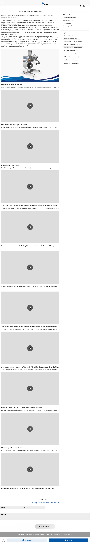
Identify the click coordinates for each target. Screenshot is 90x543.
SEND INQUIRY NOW (45, 526)
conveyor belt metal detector (71, 38)
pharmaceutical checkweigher (72, 44)
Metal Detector (67, 23)
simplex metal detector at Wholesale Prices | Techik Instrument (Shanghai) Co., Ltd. (29, 286)
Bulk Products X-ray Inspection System (14, 125)
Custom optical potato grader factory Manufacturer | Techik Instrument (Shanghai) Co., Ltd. (30, 246)
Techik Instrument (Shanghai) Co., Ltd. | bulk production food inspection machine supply (30, 326)
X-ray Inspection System (69, 17)
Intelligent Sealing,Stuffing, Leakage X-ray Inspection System (21, 407)
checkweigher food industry (71, 63)
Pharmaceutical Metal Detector (11, 84)
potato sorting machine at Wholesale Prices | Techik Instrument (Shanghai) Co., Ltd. (29, 488)
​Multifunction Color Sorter (10, 165)
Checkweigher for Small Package (12, 448)
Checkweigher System (69, 26)
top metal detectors (69, 35)
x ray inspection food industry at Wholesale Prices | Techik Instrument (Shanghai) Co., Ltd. (30, 367)
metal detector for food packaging (73, 47)
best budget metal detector (71, 60)
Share (3, 540)
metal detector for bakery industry (73, 41)
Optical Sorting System (69, 20)
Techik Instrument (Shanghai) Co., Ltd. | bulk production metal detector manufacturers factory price (30, 205)
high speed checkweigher (71, 57)
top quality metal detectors (71, 50)
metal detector (5, 19)
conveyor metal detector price (72, 54)
